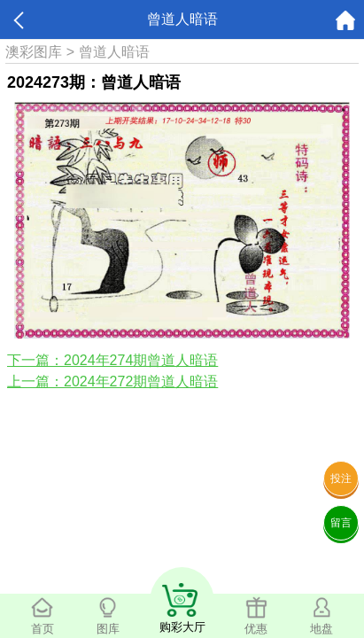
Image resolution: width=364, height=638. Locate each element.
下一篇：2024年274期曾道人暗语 (112, 360)
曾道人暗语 (114, 51)
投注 (341, 478)
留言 (341, 523)
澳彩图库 (33, 51)
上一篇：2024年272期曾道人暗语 (112, 381)
